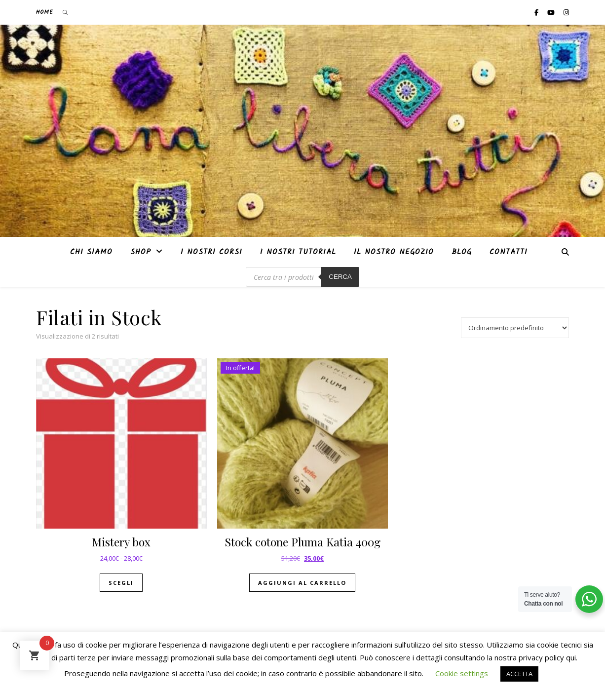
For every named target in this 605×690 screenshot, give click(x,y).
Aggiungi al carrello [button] (302, 582)
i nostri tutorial (298, 252)
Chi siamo (91, 252)
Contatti (509, 252)
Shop (140, 252)
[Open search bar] (65, 12)
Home (44, 12)
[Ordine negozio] (515, 327)
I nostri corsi (211, 252)
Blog (462, 252)
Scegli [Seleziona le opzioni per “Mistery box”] (121, 582)
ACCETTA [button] (519, 673)
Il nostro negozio (394, 252)
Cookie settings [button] (461, 673)
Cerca (340, 276)
